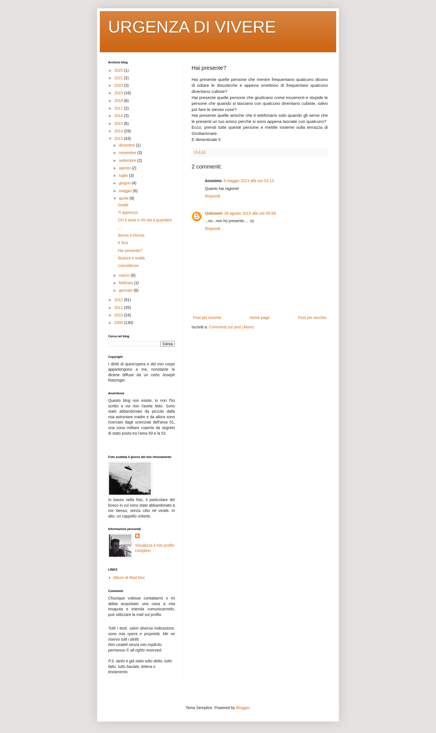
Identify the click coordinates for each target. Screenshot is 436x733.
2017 (119, 108)
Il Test (123, 243)
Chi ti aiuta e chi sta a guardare (145, 220)
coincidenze (128, 265)
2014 (119, 131)
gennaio (126, 290)
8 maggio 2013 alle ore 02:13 (249, 181)
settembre (128, 160)
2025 (119, 70)
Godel (123, 205)
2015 (119, 123)
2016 (119, 115)
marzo (125, 275)
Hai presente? (130, 250)
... (119, 228)
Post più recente (207, 317)
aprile (124, 198)
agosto (125, 168)
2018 (119, 100)
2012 (119, 300)
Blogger (242, 707)
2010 (119, 315)
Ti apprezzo (128, 212)
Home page (259, 317)
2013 (119, 138)
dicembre (127, 145)
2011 (119, 307)
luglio (124, 175)
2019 (119, 93)
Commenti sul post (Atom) (231, 327)
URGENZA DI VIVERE (192, 27)
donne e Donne (131, 235)
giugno (125, 183)
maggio (126, 191)
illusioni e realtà (131, 258)
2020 (119, 85)
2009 (119, 322)
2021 (119, 78)
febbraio (126, 283)
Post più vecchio (312, 317)
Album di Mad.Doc (129, 577)
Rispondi (212, 196)
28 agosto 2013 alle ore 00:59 (250, 213)
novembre (128, 152)
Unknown (213, 213)
